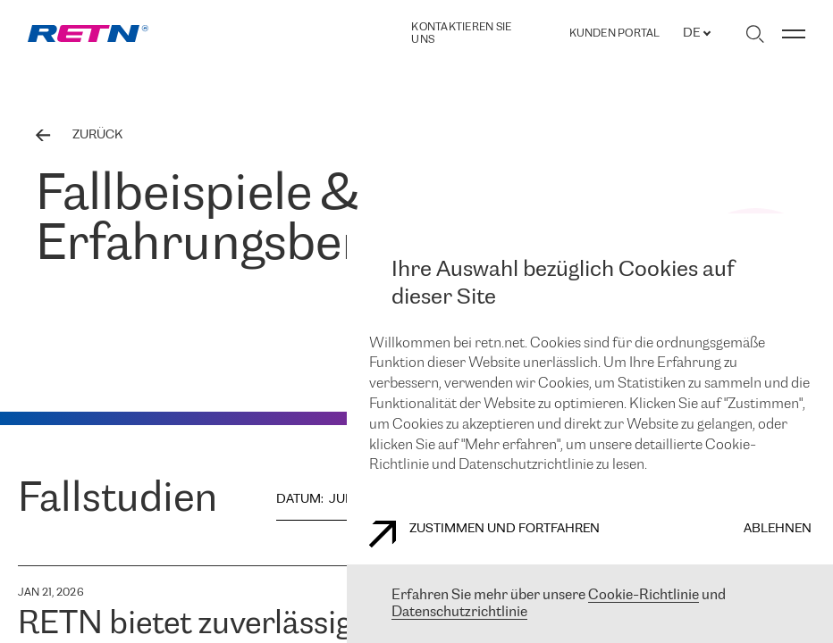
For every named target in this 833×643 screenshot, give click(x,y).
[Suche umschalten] (754, 34)
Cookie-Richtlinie (643, 595)
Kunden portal (615, 34)
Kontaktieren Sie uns (461, 33)
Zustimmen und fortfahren (484, 534)
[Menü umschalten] (793, 34)
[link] (88, 33)
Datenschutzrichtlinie (459, 612)
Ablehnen (778, 529)
